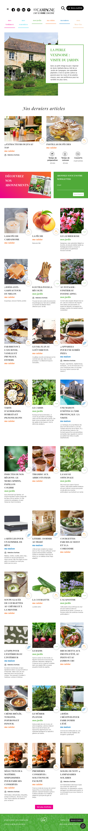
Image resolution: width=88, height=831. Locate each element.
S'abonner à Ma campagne (16, 820)
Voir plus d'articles (44, 807)
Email (59, 185)
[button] (7, 9)
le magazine (74, 8)
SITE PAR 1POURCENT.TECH (71, 824)
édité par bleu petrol (15, 824)
